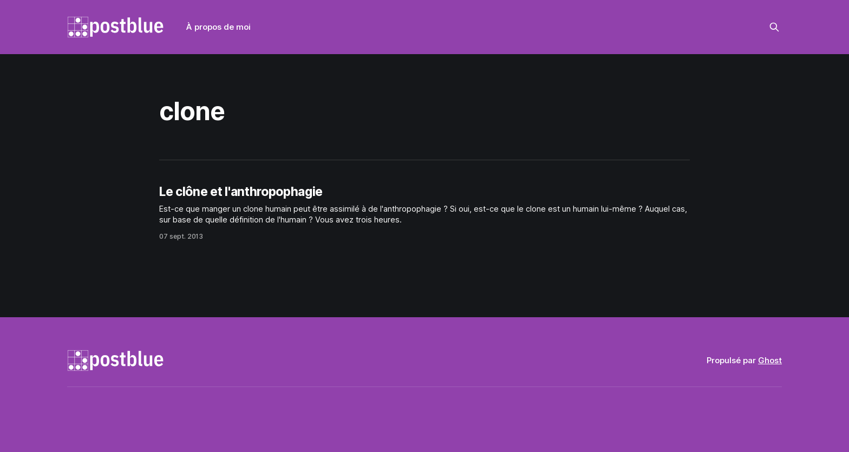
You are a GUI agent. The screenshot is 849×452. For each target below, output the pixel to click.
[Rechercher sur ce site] (774, 27)
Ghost (770, 360)
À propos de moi (218, 27)
